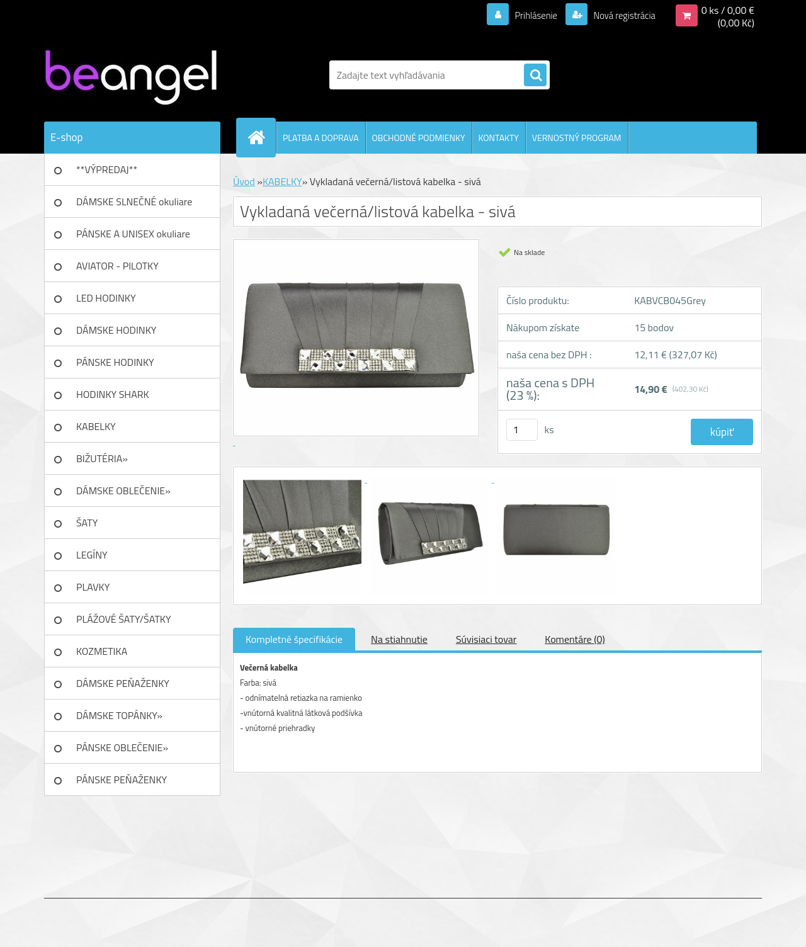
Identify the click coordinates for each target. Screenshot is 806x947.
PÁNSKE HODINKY (115, 362)
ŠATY (87, 522)
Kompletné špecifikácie (294, 639)
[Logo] (130, 74)
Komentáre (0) (574, 639)
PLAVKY (93, 586)
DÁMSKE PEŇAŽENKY (122, 683)
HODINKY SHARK (112, 394)
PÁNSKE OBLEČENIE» (122, 747)
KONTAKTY (499, 137)
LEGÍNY (92, 554)
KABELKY (96, 426)
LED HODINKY (106, 297)
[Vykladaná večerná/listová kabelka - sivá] (303, 478)
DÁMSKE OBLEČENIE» (123, 490)
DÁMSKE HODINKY (116, 329)
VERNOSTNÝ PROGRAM (577, 137)
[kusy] (522, 430)
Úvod (244, 181)
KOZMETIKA (101, 651)
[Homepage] (261, 137)
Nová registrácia (621, 15)
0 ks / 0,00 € (727, 10)
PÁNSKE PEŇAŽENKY (121, 779)
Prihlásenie (527, 15)
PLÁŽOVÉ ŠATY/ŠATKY (123, 619)
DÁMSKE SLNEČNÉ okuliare (134, 201)
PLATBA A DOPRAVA (321, 137)
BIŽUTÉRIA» (102, 458)
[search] (535, 76)
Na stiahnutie (399, 639)
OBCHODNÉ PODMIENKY (418, 137)
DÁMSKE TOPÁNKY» (119, 715)
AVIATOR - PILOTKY (117, 265)
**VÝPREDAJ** (106, 169)
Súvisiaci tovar (486, 639)
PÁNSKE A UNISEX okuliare (133, 233)
